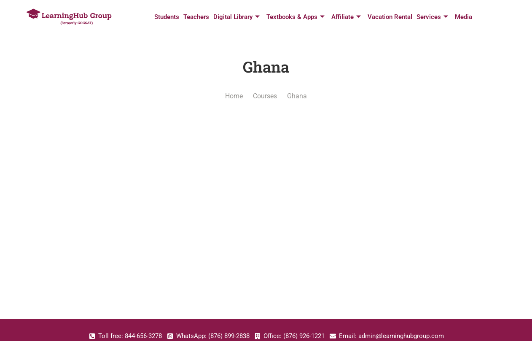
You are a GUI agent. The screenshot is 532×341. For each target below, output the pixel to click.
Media (463, 17)
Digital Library (236, 17)
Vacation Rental (390, 17)
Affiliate (346, 17)
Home (234, 96)
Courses (265, 96)
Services (432, 17)
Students (166, 17)
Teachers (196, 17)
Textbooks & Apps (295, 17)
